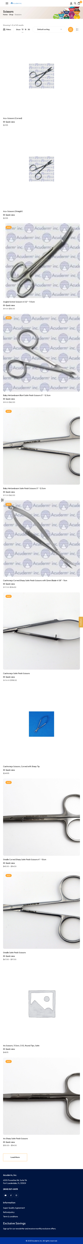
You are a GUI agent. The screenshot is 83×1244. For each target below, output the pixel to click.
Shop (11, 14)
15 (25, 29)
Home (5, 14)
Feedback (81, 621)
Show (18, 29)
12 (22, 29)
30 (29, 29)
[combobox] (49, 29)
